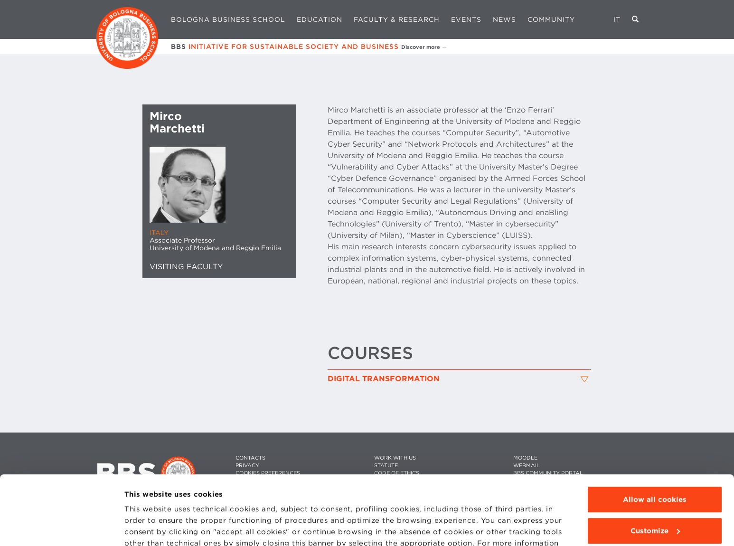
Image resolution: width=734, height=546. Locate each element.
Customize (655, 465)
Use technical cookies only (655, 497)
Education (319, 19)
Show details (148, 527)
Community (551, 19)
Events (466, 19)
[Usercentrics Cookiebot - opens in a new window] (61, 527)
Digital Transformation (384, 379)
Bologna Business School (228, 19)
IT (617, 19)
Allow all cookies (655, 435)
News (504, 19)
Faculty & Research (397, 19)
